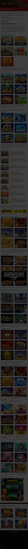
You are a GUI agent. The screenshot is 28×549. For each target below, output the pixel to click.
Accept (14, 279)
